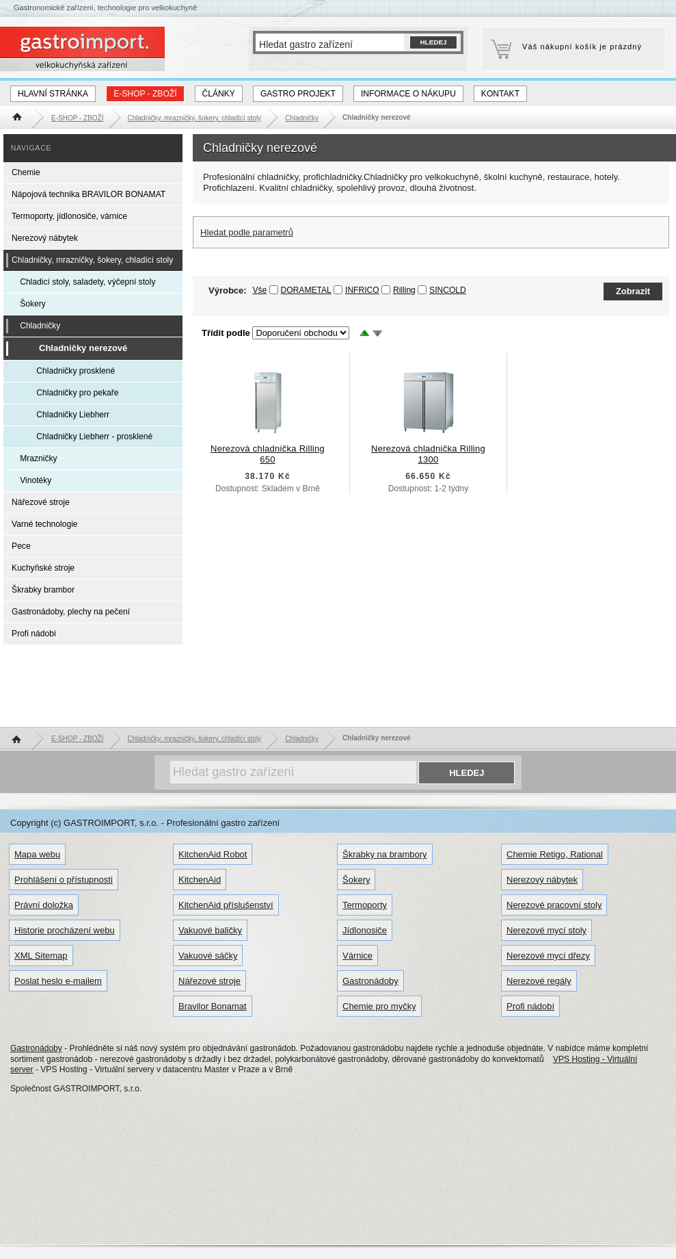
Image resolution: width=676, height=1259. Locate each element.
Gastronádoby (370, 981)
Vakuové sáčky (207, 955)
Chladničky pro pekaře (77, 393)
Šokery (33, 304)
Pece (21, 546)
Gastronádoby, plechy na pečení (71, 611)
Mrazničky (38, 458)
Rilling (404, 290)
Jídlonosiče (364, 930)
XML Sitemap (41, 955)
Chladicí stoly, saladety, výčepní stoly (87, 282)
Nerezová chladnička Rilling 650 (268, 454)
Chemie (26, 172)
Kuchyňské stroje (43, 568)
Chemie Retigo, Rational (554, 854)
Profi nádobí (34, 633)
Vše (259, 290)
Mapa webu (37, 854)
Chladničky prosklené (75, 371)
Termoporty (364, 905)
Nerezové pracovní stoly (553, 905)
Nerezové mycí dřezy (548, 955)
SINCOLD (447, 290)
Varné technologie (44, 524)
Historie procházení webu (64, 930)
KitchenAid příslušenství (225, 905)
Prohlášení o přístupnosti (63, 879)
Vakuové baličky (210, 930)
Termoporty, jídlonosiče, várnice (69, 216)
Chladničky (40, 325)
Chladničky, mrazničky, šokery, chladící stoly (92, 260)
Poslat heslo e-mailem (58, 981)
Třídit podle (226, 333)
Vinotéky (35, 480)
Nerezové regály (538, 981)
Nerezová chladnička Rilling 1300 (428, 454)
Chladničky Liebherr (72, 414)
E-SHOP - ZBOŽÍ (144, 94)
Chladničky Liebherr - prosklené (94, 436)
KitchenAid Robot (212, 854)
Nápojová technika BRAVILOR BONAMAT (88, 194)
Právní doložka (43, 905)
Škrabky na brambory (384, 854)
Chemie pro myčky (379, 1006)
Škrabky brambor (43, 590)
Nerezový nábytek (45, 238)
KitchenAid (199, 879)
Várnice (357, 955)
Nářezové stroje (41, 502)
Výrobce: (237, 290)
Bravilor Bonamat (212, 1006)
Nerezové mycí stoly (546, 930)
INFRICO (362, 290)
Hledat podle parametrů (246, 232)
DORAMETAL (306, 290)
